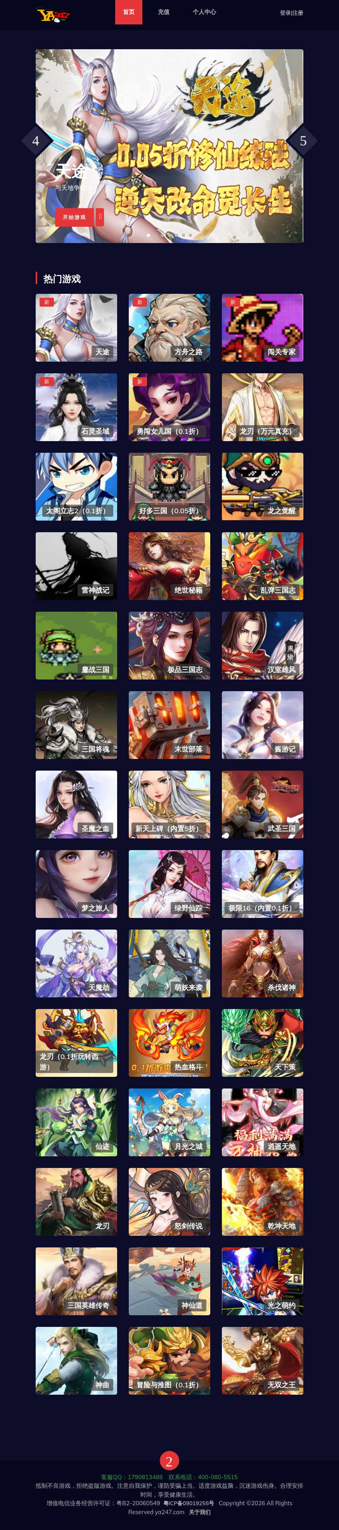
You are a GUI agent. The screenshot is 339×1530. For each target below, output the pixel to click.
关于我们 (200, 1512)
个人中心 (204, 12)
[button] (148, 235)
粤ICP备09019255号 (188, 1503)
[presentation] (35, 140)
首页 (129, 12)
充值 (164, 12)
